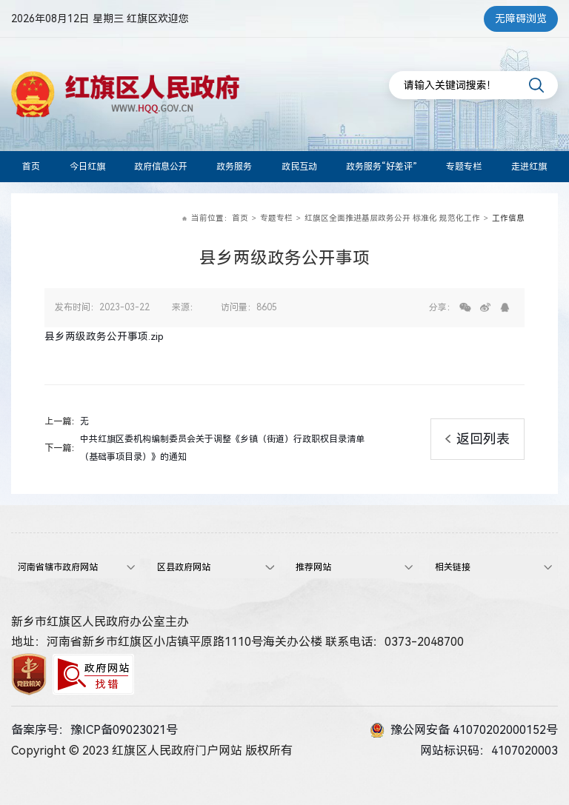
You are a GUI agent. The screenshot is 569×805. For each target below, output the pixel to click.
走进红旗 (529, 166)
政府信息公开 (160, 166)
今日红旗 (87, 166)
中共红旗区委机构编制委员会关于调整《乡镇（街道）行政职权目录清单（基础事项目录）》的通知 (222, 448)
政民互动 (299, 166)
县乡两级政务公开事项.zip (104, 336)
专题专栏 (464, 166)
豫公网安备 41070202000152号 (464, 730)
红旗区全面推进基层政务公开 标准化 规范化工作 (392, 218)
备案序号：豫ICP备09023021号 (94, 730)
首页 (31, 166)
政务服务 (234, 166)
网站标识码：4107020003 (489, 751)
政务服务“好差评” (381, 166)
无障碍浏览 (521, 18)
